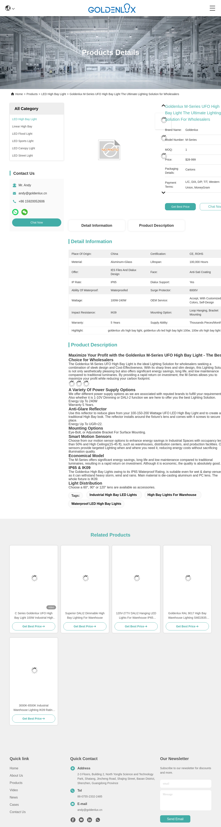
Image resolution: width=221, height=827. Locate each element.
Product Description (156, 225)
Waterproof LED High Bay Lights (96, 503)
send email (175, 819)
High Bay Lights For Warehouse (172, 495)
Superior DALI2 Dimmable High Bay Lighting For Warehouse (84, 615)
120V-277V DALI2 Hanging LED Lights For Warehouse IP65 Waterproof (136, 616)
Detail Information (96, 225)
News (14, 797)
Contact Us (18, 812)
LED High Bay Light (53, 94)
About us (16, 775)
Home (19, 94)
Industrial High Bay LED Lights (113, 495)
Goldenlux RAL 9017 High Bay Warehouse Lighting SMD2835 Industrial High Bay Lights (187, 616)
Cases (14, 804)
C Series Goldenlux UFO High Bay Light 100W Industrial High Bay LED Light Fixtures (33, 616)
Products (32, 94)
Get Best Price (180, 206)
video (14, 790)
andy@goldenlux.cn (33, 193)
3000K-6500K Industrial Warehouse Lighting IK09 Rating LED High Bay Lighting (33, 708)
